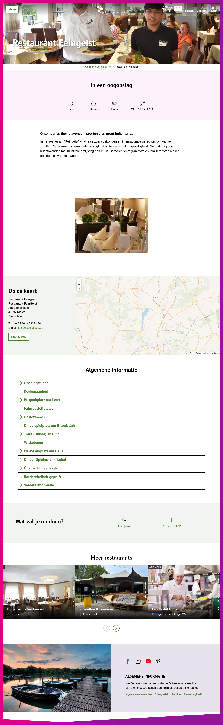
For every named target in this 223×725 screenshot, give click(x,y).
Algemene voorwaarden (138, 694)
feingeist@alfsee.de (30, 327)
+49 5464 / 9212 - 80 (142, 109)
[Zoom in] (79, 280)
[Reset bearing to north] (79, 289)
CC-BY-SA (73, 600)
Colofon (176, 694)
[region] (147, 315)
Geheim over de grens (98, 66)
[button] (18, 337)
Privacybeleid (162, 694)
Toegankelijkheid (193, 694)
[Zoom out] (79, 284)
